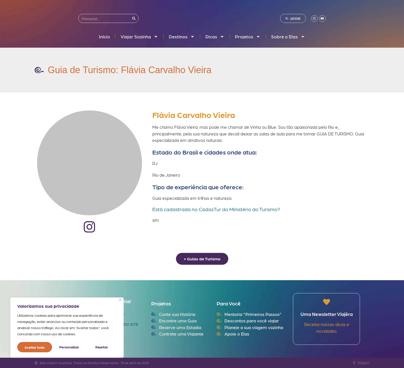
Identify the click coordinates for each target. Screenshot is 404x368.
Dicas (214, 36)
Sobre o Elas (288, 36)
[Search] (133, 18)
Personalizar (34, 347)
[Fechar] (120, 301)
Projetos (247, 36)
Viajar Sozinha (139, 36)
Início (104, 36)
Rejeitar (67, 347)
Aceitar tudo (99, 347)
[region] (67, 328)
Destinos (182, 36)
